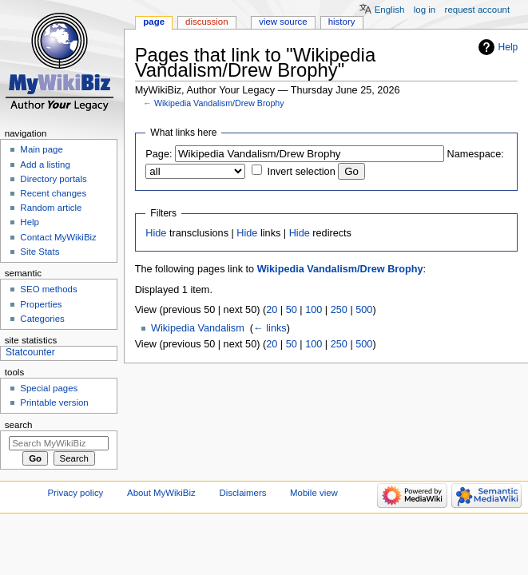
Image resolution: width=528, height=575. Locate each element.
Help (508, 47)
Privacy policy (76, 493)
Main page (41, 149)
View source (283, 21)
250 (339, 309)
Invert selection (301, 171)
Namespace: (475, 154)
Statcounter (30, 352)
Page (154, 21)
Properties (41, 304)
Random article (50, 207)
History (341, 21)
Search (19, 425)
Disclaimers (242, 493)
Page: (158, 154)
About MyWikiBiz (161, 493)
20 (271, 309)
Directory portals (53, 179)
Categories (42, 318)
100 (313, 309)
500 (363, 309)
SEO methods (48, 289)
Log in (424, 9)
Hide (155, 233)
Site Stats (39, 251)
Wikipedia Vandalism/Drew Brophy (219, 103)
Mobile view (314, 493)
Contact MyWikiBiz (58, 237)
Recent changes (53, 193)
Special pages (48, 388)
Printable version (54, 402)
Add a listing (44, 164)
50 (291, 309)
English (390, 9)
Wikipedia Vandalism (197, 328)
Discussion (206, 21)
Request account (477, 9)
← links (270, 328)
